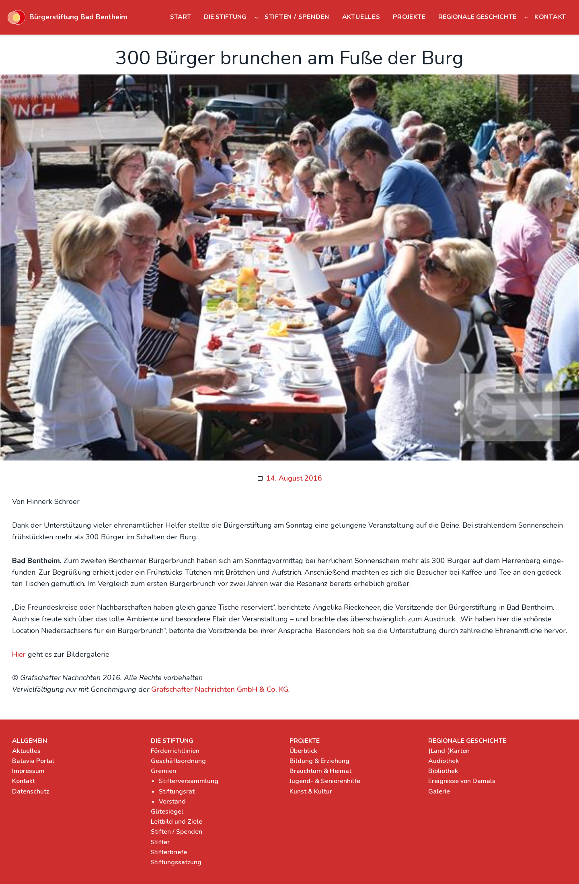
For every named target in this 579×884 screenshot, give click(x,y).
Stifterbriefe (169, 852)
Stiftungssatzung (176, 862)
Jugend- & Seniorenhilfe (325, 781)
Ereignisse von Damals (461, 781)
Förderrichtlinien (175, 750)
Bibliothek (443, 771)
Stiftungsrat (177, 791)
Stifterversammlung (188, 781)
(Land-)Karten (449, 750)
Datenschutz (30, 791)
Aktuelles (26, 750)
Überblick (303, 750)
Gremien (163, 771)
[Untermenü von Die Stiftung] (256, 17)
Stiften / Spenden (176, 831)
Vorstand (172, 801)
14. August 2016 (294, 478)
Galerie (439, 791)
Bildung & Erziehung (319, 761)
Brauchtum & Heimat (320, 771)
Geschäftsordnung (178, 761)
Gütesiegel (167, 811)
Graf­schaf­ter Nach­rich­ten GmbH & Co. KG (219, 689)
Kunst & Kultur (311, 791)
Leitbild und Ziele (176, 821)
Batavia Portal (33, 761)
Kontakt (23, 781)
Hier (19, 654)
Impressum (28, 771)
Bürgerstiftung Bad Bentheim (78, 17)
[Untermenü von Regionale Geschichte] (526, 17)
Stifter (160, 842)
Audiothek (443, 761)
